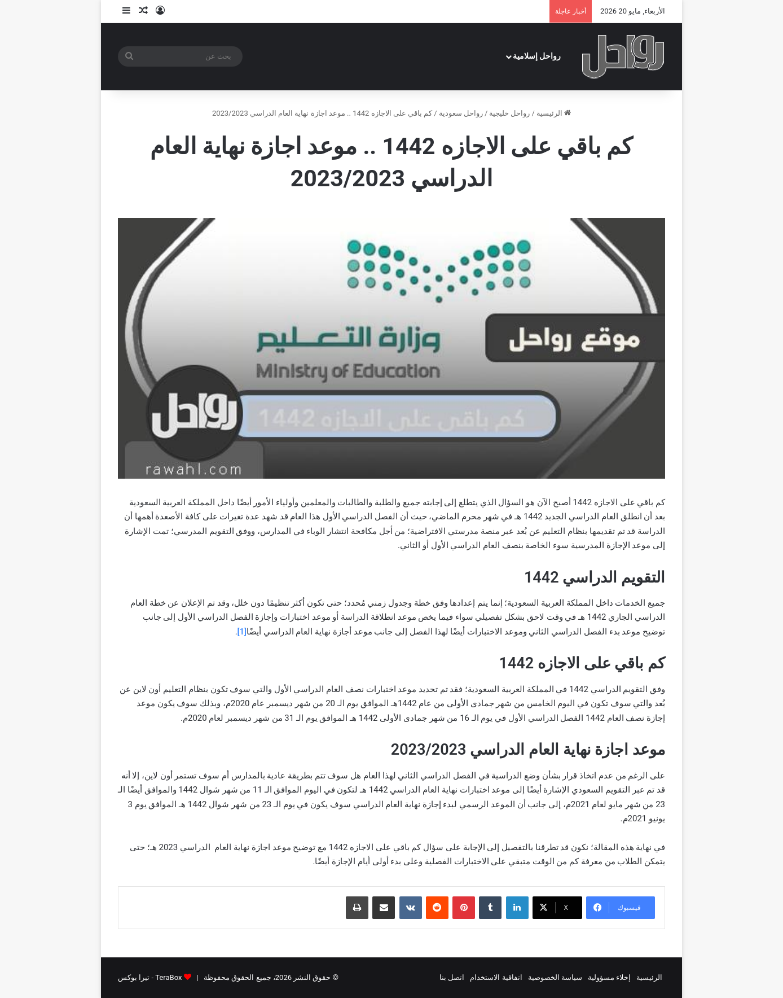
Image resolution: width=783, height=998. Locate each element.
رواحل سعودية (461, 113)
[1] (242, 632)
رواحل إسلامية (537, 56)
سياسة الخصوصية (555, 977)
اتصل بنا (451, 977)
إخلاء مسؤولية (609, 977)
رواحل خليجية (509, 113)
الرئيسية (553, 113)
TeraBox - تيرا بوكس (150, 977)
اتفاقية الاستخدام (496, 977)
